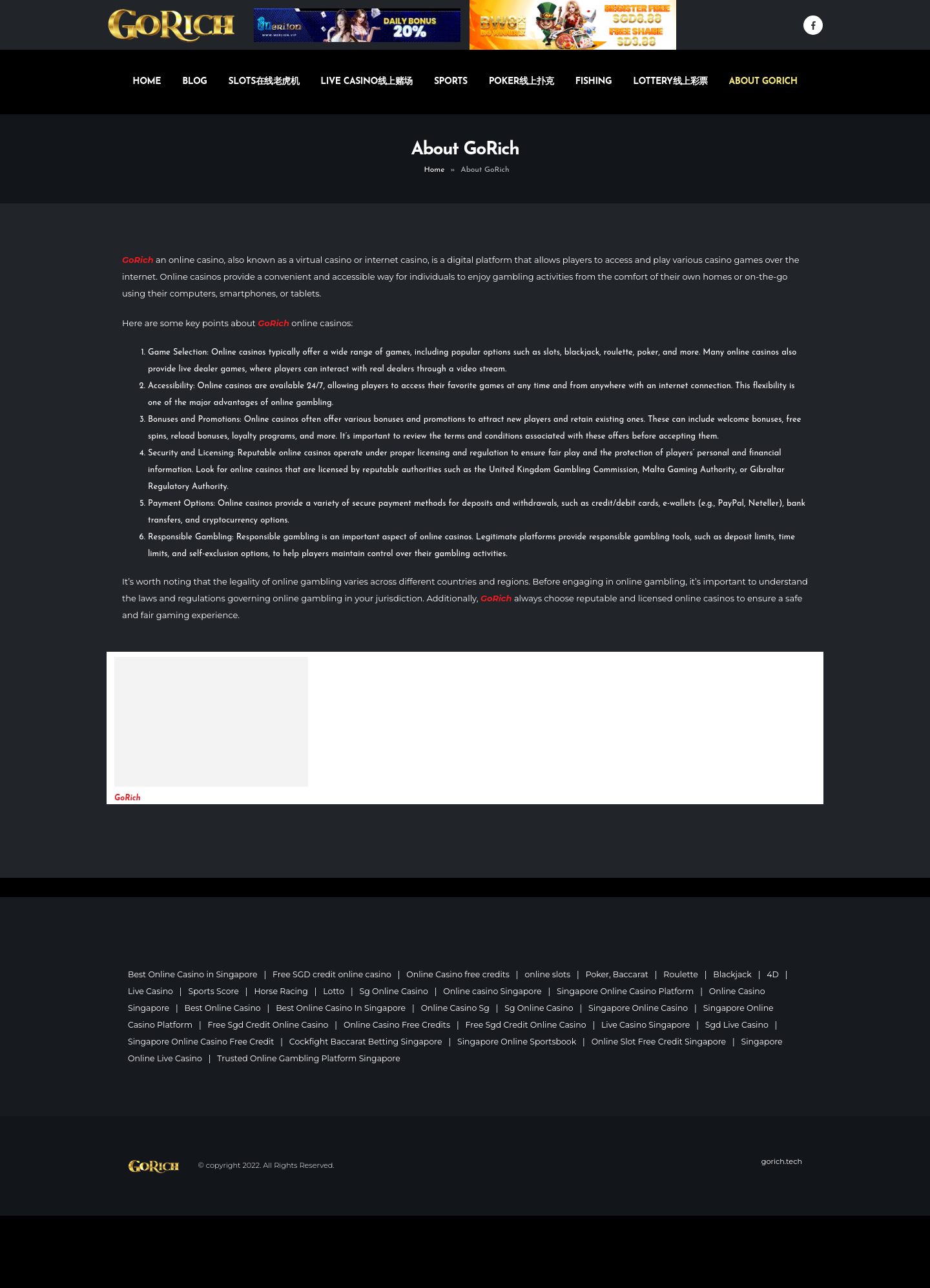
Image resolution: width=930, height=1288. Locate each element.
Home (146, 82)
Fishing (593, 82)
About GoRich (763, 82)
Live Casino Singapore (650, 1025)
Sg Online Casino (395, 991)
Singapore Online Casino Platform (629, 991)
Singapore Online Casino (642, 1008)
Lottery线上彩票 (670, 82)
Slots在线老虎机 (264, 82)
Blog (194, 82)
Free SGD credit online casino (333, 974)
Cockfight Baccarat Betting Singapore (368, 1041)
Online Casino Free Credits (399, 1025)
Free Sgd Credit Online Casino (269, 1025)
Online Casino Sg (457, 1008)
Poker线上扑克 (521, 82)
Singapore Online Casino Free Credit (201, 1041)
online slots (551, 974)
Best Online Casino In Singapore (342, 1008)
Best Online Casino (223, 1008)
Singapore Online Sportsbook (520, 1041)
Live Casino (151, 991)
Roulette (685, 974)
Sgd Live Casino (742, 1025)
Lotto (335, 991)
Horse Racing (282, 991)
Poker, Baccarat (620, 974)
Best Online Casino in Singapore (193, 974)
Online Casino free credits (461, 974)
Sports (451, 82)
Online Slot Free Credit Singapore (662, 1041)
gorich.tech (781, 1161)
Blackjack (737, 974)
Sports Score (214, 991)
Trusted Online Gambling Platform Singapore (310, 1058)
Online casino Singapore (494, 991)
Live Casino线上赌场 (366, 82)
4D (777, 974)
